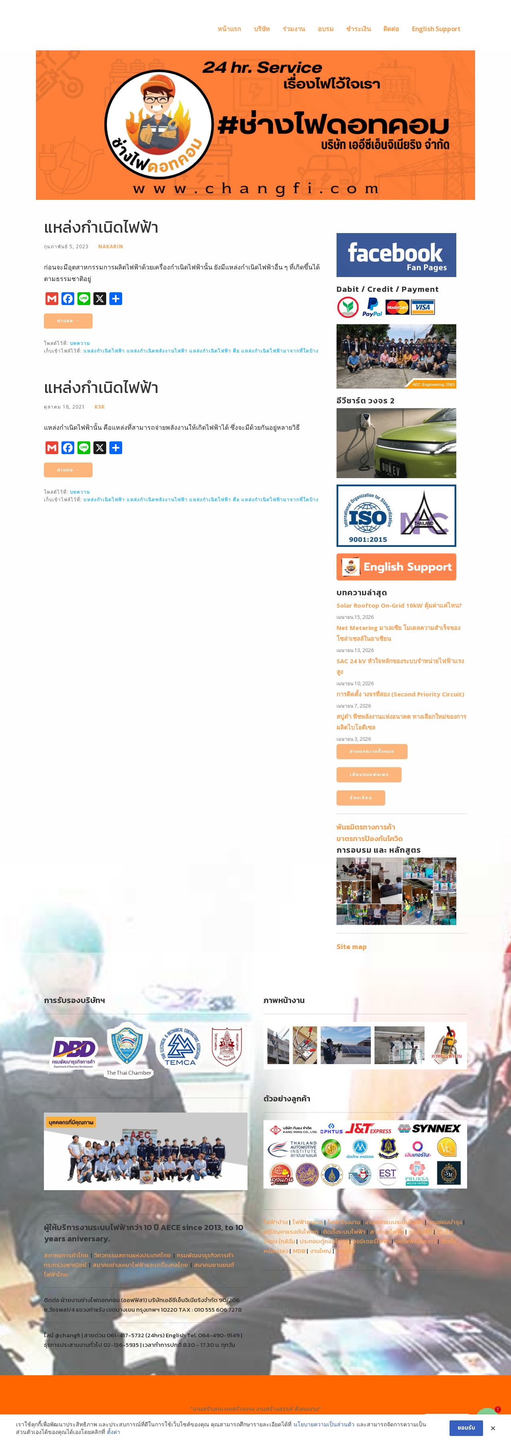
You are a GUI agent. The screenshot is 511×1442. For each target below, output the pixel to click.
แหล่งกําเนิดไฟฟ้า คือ (214, 350)
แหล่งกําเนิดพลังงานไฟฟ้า (157, 350)
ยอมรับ (466, 1428)
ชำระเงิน (358, 28)
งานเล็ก (345, 1250)
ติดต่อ (391, 28)
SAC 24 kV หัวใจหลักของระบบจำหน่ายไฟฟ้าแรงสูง (400, 666)
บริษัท (262, 28)
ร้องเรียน (361, 797)
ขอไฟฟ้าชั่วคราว (415, 1241)
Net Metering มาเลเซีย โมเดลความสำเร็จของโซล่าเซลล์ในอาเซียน (398, 633)
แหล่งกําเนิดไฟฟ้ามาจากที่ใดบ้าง (280, 350)
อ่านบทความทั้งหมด (372, 751)
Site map (352, 946)
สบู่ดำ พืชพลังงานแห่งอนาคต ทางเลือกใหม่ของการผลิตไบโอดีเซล (401, 721)
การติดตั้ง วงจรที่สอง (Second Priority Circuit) (400, 694)
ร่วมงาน (294, 28)
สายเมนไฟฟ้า (387, 1231)
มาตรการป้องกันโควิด (370, 838)
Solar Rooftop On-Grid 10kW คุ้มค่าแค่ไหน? (399, 605)
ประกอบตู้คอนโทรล (324, 1241)
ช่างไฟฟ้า (420, 1231)
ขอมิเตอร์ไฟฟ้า (371, 1241)
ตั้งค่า (113, 1432)
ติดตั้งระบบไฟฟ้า (344, 1231)
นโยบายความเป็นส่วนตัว (324, 1424)
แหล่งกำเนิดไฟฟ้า (101, 227)
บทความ (80, 343)
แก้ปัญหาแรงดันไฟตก (290, 1231)
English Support (436, 28)
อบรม (325, 28)
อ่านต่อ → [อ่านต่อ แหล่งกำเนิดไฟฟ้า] (68, 320)
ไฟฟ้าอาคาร (308, 1222)
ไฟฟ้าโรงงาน (344, 1222)
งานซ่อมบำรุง (445, 1222)
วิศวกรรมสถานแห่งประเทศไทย (132, 1255)
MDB (299, 1250)
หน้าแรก (229, 28)
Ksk (100, 406)
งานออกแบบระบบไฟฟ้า (394, 1222)
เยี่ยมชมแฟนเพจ (369, 774)
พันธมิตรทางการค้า (366, 827)
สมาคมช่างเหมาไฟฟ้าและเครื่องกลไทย (140, 1264)
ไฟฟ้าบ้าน (275, 1222)
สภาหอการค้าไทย (66, 1255)
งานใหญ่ (320, 1250)
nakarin (110, 246)
